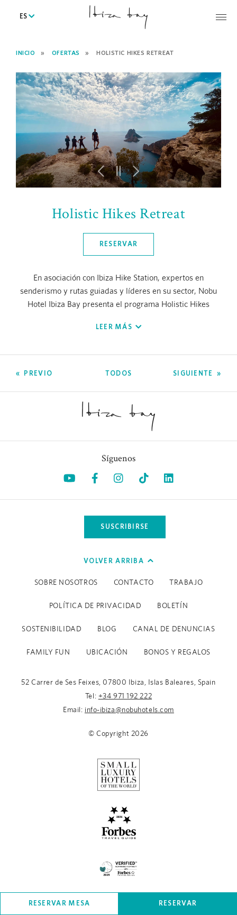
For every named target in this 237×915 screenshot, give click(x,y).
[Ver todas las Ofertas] (118, 373)
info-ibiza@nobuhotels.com (129, 710)
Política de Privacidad (95, 606)
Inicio (25, 52)
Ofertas (66, 52)
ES (27, 17)
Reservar (178, 903)
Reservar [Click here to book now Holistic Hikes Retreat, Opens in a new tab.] (118, 244)
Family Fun (48, 652)
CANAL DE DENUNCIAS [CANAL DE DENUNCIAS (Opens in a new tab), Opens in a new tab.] (174, 629)
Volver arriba (118, 561)
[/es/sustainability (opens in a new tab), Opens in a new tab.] (118, 867)
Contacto (133, 582)
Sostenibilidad (51, 629)
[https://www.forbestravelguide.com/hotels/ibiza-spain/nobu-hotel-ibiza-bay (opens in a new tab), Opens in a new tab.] (118, 822)
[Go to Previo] (34, 373)
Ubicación (107, 652)
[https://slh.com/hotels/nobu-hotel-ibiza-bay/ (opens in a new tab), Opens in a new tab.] (118, 774)
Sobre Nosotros (66, 582)
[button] (101, 171)
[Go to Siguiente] (197, 373)
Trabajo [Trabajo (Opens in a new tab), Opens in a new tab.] (186, 582)
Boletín (172, 606)
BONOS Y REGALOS (177, 652)
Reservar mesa (59, 903)
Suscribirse (125, 526)
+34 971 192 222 (125, 696)
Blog (106, 629)
